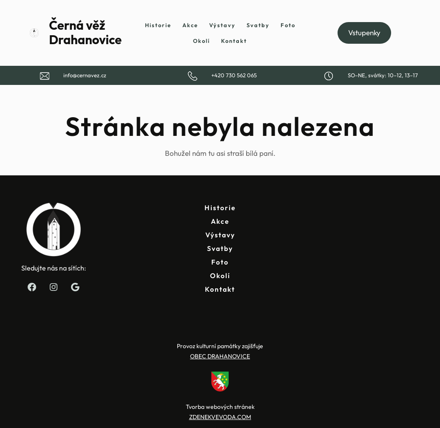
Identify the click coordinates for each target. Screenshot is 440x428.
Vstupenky (364, 32)
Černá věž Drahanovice (85, 32)
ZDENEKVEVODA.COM (220, 417)
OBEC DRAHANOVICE (220, 356)
